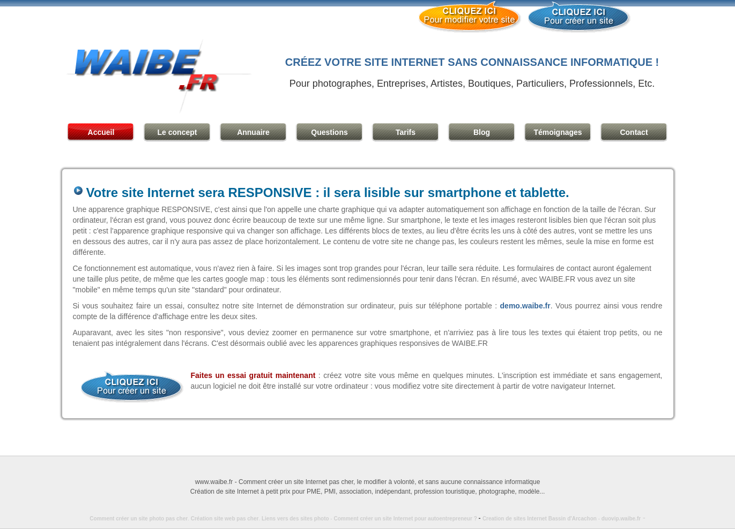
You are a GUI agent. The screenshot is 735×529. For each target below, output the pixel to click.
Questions (329, 132)
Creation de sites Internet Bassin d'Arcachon (539, 519)
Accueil (101, 132)
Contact (634, 132)
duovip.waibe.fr (621, 519)
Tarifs (405, 132)
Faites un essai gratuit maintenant (253, 375)
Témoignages (557, 132)
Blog (481, 132)
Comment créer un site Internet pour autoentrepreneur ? (407, 519)
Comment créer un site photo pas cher (139, 519)
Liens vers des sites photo (295, 519)
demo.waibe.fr (525, 305)
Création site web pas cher (225, 519)
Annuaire (253, 132)
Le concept (177, 132)
